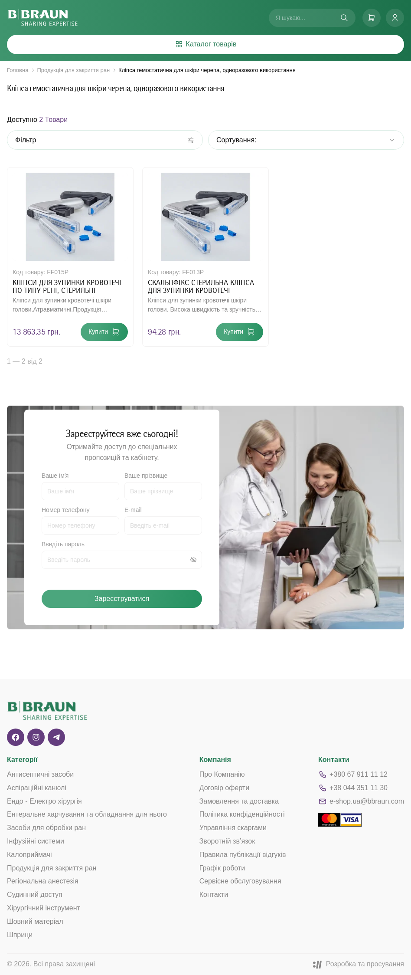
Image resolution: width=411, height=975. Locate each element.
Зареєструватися (122, 598)
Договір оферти (224, 787)
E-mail (133, 509)
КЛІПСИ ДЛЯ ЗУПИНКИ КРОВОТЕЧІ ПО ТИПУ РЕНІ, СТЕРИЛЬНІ (67, 286)
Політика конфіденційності (242, 814)
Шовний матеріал (35, 921)
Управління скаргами (233, 827)
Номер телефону (66, 509)
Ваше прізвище (145, 475)
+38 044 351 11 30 (353, 788)
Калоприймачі (29, 854)
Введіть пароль (63, 544)
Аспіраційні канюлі (36, 787)
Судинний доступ (34, 894)
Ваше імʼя (55, 475)
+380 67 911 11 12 (353, 774)
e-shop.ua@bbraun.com (361, 801)
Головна (17, 70)
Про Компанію (222, 774)
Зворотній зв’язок (227, 841)
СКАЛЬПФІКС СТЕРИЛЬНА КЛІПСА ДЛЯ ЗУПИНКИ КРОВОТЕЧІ (201, 286)
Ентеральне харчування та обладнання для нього (87, 814)
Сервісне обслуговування (240, 881)
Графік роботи (222, 868)
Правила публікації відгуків (242, 854)
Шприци (20, 935)
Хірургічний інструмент (43, 908)
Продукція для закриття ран (73, 70)
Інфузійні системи (35, 841)
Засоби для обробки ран (46, 827)
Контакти (213, 894)
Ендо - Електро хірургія (44, 801)
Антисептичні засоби (40, 774)
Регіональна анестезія (42, 881)
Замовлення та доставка (239, 801)
